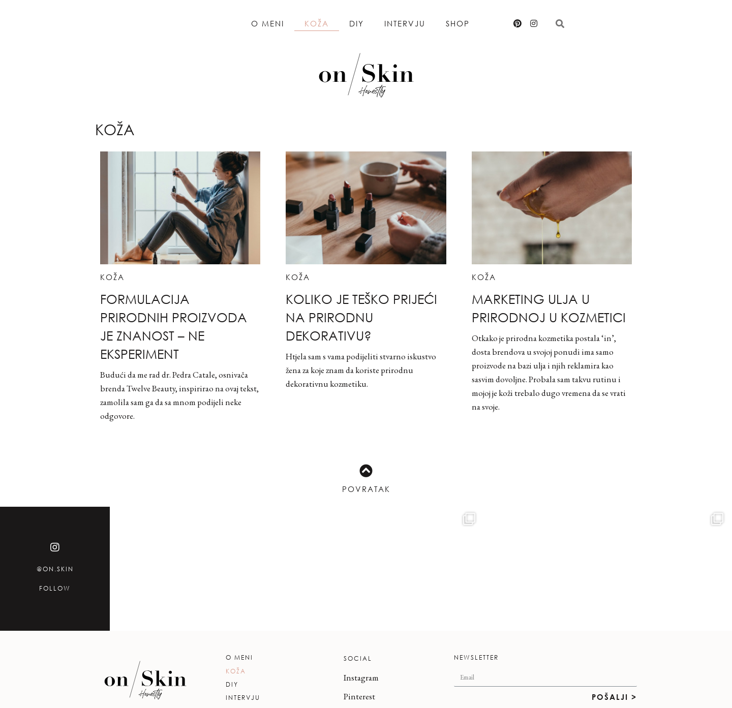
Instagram (361, 677)
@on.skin (55, 569)
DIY (356, 23)
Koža (316, 23)
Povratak (366, 489)
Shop (458, 23)
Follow (55, 588)
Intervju (404, 23)
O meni (267, 23)
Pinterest (359, 696)
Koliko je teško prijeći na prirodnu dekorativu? (361, 317)
